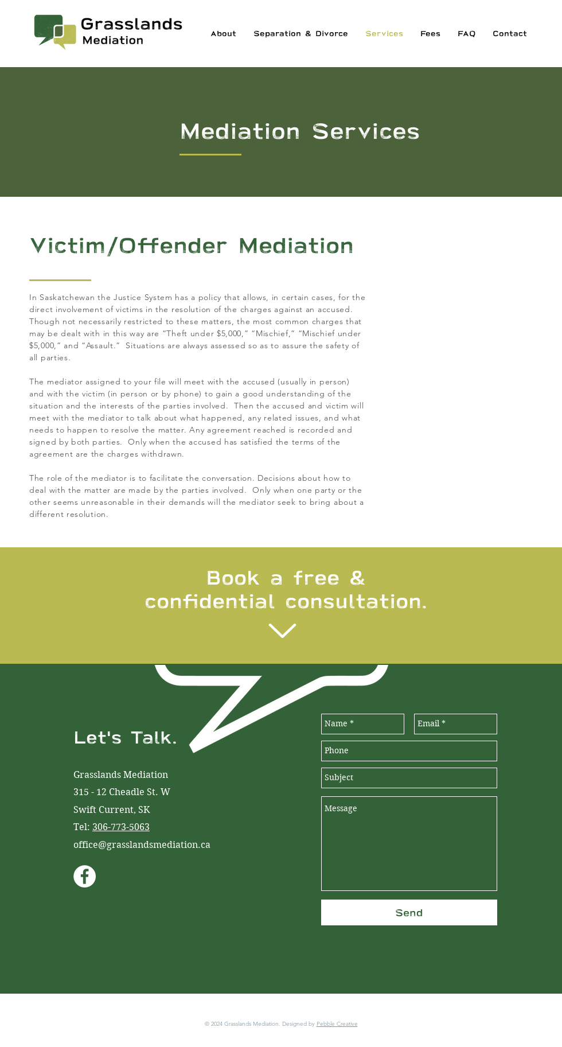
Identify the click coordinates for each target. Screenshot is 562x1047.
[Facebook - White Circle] (84, 876)
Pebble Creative (337, 1023)
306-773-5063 (121, 827)
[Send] (409, 912)
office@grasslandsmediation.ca (141, 844)
